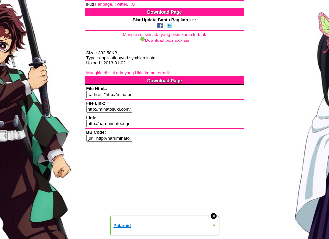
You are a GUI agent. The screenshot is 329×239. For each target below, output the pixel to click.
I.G (132, 4)
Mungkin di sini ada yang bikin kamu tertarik (164, 34)
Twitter (121, 4)
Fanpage (103, 4)
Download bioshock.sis (164, 40)
